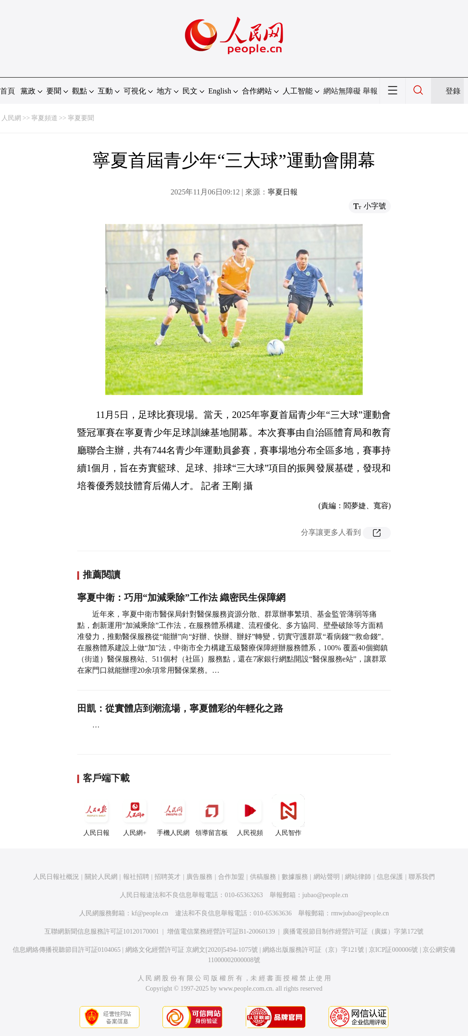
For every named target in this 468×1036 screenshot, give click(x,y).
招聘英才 (167, 876)
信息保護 (390, 876)
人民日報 (96, 815)
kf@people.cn (150, 913)
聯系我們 (422, 876)
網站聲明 (327, 876)
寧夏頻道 (44, 118)
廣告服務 (199, 876)
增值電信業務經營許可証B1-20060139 (221, 931)
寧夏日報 (283, 192)
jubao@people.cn (325, 895)
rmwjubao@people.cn (360, 913)
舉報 (370, 91)
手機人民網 (173, 815)
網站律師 (358, 876)
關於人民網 (101, 876)
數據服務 (295, 876)
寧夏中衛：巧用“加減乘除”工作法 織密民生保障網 (181, 597)
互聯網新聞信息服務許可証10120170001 (101, 931)
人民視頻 (250, 815)
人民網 (11, 118)
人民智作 (288, 815)
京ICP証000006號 (393, 949)
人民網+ (134, 815)
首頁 (7, 91)
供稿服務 (263, 876)
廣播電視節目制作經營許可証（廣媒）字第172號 (353, 931)
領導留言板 (211, 815)
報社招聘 (136, 876)
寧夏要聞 (81, 118)
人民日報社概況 (56, 876)
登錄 (453, 91)
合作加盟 (231, 876)
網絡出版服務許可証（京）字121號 (313, 949)
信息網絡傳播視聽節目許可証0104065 (67, 949)
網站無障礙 (342, 91)
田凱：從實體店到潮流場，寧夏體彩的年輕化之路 (180, 708)
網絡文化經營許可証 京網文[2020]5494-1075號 (191, 949)
